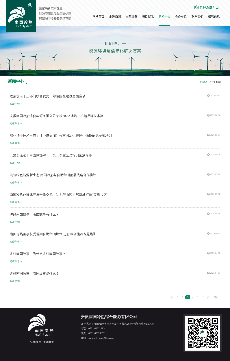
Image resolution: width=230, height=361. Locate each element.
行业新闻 (215, 82)
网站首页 (98, 16)
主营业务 (131, 16)
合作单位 (181, 16)
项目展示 (148, 16)
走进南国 (115, 16)
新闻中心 (164, 16)
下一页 (206, 297)
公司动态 (202, 82)
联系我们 (197, 16)
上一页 (170, 297)
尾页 (215, 297)
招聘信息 (214, 16)
